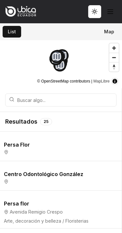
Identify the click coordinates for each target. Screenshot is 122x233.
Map (109, 31)
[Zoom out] (114, 57)
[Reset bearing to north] (114, 67)
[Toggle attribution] (115, 81)
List (12, 31)
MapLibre (101, 81)
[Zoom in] (114, 48)
